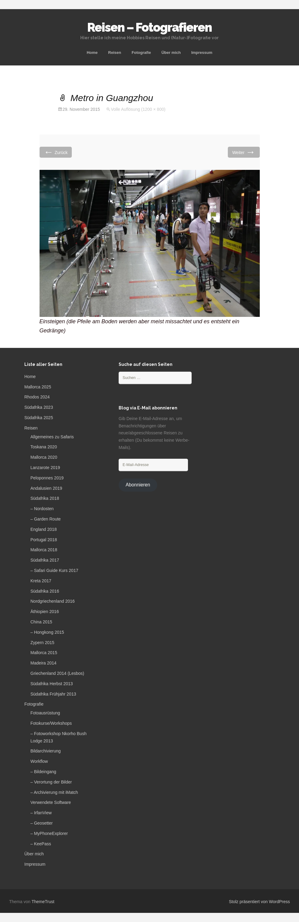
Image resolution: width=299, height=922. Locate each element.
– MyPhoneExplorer (49, 833)
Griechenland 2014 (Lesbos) (57, 673)
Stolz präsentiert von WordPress (259, 901)
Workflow (39, 761)
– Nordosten (42, 508)
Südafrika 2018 (44, 498)
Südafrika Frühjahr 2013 (53, 694)
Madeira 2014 (43, 663)
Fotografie (141, 52)
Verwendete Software (50, 802)
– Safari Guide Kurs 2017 (54, 570)
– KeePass (40, 843)
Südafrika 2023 (38, 407)
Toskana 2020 (43, 446)
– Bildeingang (43, 771)
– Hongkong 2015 (47, 632)
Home (92, 52)
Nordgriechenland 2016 (52, 601)
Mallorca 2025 (37, 386)
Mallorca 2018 (43, 549)
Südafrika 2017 (44, 560)
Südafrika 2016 (44, 591)
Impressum (201, 52)
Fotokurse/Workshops (51, 723)
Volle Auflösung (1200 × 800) (138, 109)
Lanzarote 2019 (45, 467)
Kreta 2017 (40, 580)
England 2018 (43, 529)
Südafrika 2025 (38, 417)
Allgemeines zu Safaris (52, 436)
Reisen (114, 52)
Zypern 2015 (42, 642)
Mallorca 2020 (43, 457)
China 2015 (41, 621)
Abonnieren (138, 484)
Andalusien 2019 (46, 488)
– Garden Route (45, 519)
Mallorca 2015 (43, 652)
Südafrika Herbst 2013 (51, 683)
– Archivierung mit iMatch (54, 792)
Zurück (56, 152)
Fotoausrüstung (45, 712)
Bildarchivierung (45, 750)
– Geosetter (41, 823)
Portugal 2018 (43, 539)
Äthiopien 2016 (44, 611)
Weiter (243, 152)
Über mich (171, 52)
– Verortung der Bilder (51, 782)
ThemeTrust (43, 901)
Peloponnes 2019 (47, 477)
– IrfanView (41, 812)
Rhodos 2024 (37, 396)
